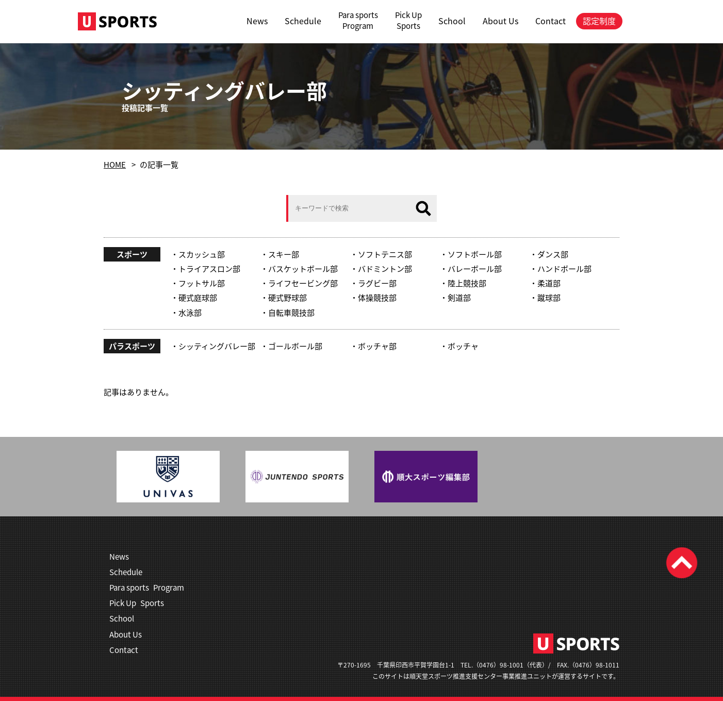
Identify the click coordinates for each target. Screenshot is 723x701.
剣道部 (459, 297)
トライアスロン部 (209, 268)
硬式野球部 (287, 297)
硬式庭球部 (197, 297)
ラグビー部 (377, 283)
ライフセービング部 (303, 283)
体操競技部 (377, 297)
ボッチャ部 (377, 346)
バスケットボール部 (303, 268)
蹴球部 (549, 297)
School (452, 20)
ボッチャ (463, 346)
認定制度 (599, 20)
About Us (500, 20)
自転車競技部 (291, 312)
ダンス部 (552, 254)
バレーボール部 (475, 268)
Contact (550, 20)
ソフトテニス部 (385, 254)
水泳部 (190, 312)
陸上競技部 (467, 283)
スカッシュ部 (201, 254)
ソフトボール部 (475, 254)
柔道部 (549, 283)
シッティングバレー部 (216, 346)
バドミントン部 (385, 268)
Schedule (303, 20)
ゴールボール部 (295, 346)
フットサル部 (201, 283)
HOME (115, 164)
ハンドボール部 (564, 268)
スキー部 (283, 254)
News (257, 20)
